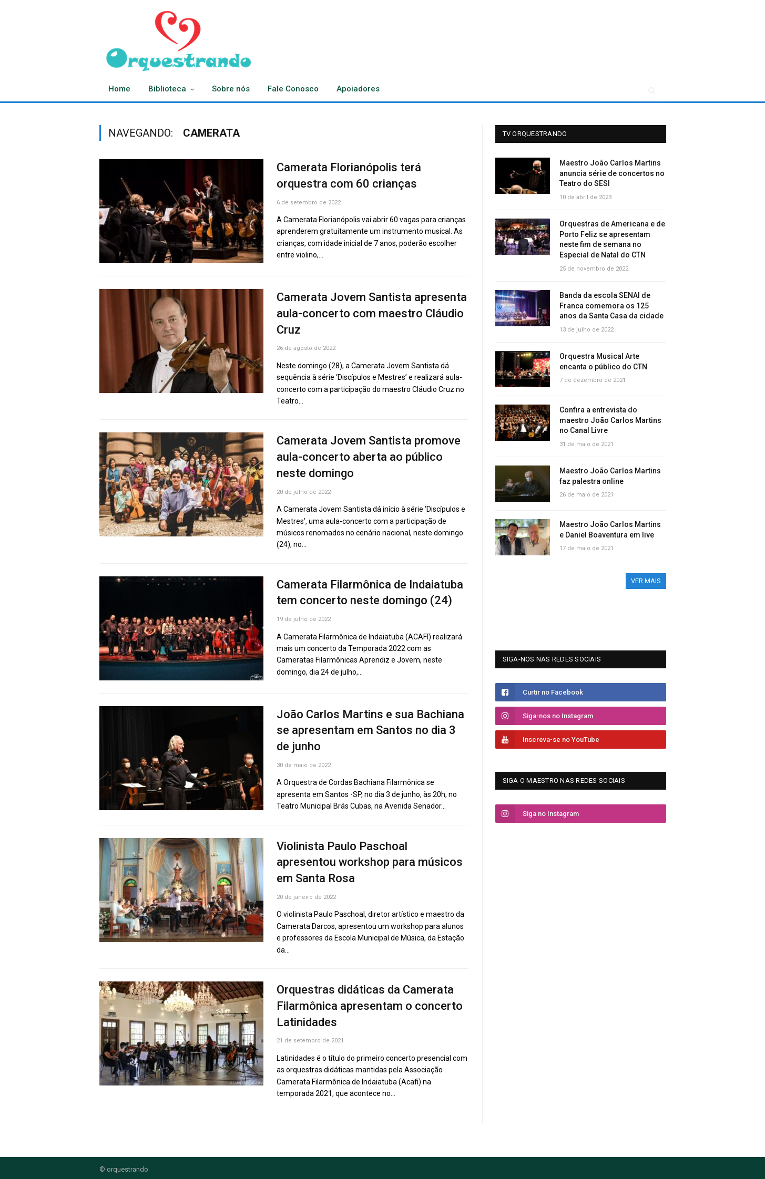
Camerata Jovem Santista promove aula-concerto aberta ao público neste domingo (369, 457)
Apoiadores (358, 89)
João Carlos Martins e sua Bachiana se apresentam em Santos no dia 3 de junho (370, 730)
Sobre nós (231, 89)
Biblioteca (167, 89)
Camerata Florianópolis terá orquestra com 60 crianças (349, 175)
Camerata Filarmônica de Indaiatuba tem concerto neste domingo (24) (370, 592)
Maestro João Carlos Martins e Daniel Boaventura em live (610, 529)
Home (119, 89)
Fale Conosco (293, 89)
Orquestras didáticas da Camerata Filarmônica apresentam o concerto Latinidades (370, 1006)
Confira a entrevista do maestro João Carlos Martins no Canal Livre (610, 420)
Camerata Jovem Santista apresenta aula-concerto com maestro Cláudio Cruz (372, 313)
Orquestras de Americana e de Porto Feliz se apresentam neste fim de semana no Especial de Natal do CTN (612, 239)
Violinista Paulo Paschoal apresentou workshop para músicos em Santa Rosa (370, 862)
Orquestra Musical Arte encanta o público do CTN (603, 361)
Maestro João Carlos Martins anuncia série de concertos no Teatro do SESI (612, 173)
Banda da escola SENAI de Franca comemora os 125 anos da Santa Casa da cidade (611, 305)
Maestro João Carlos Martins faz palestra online (610, 476)
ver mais (646, 581)
